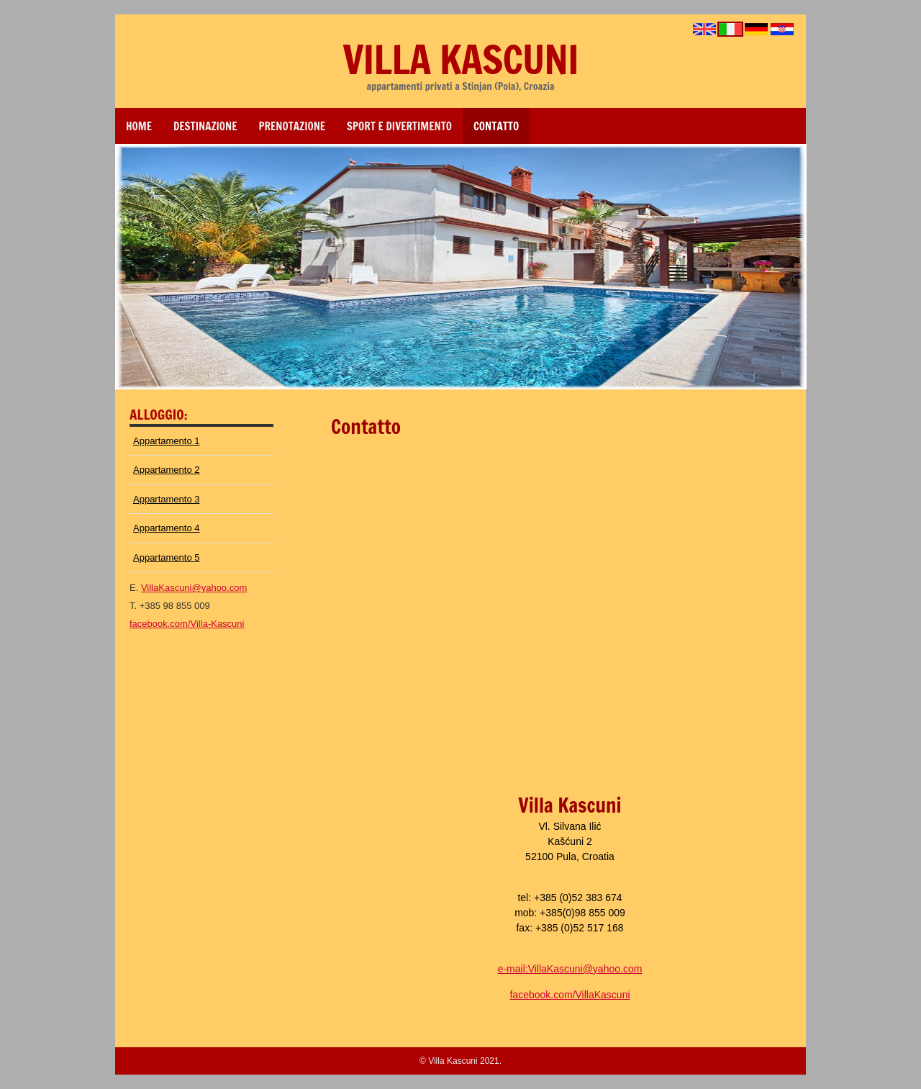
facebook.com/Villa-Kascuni (187, 623)
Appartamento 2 (166, 469)
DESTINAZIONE (205, 126)
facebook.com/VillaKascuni (569, 994)
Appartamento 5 (166, 557)
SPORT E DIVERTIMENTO (399, 126)
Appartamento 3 (166, 499)
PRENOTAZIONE (292, 126)
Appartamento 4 (166, 528)
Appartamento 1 (166, 440)
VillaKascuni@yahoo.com (194, 587)
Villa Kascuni (460, 59)
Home (139, 126)
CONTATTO (496, 126)
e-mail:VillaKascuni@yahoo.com (570, 969)
